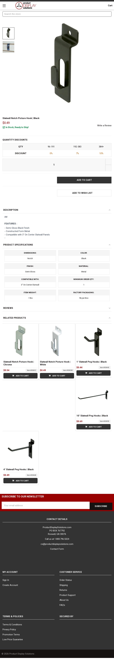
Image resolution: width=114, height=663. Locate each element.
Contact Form (57, 554)
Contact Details (57, 524)
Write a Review (104, 125)
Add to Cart (20, 381)
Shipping (64, 590)
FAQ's (62, 610)
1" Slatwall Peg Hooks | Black (91, 367)
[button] (84, 193)
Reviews (8, 314)
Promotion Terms (11, 639)
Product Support (68, 600)
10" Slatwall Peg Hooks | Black (92, 421)
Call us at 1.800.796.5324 (57, 544)
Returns (63, 595)
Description (10, 211)
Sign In (6, 585)
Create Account (10, 590)
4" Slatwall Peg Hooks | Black (18, 475)
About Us (64, 605)
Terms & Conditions (12, 629)
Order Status (66, 585)
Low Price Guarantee (13, 644)
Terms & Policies (13, 621)
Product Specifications (18, 246)
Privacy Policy (9, 634)
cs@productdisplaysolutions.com (57, 549)
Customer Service (71, 577)
